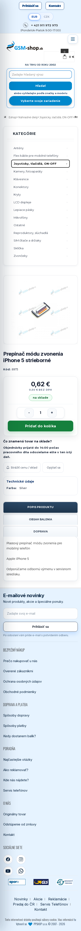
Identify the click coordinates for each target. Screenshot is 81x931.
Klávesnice (21, 179)
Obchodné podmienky (19, 692)
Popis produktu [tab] (40, 507)
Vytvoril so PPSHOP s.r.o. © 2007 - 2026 (40, 924)
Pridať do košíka (40, 426)
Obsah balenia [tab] (40, 519)
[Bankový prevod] (64, 882)
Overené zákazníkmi (18, 671)
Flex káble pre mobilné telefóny (36, 155)
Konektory (21, 187)
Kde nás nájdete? (16, 780)
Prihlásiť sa (30, 6)
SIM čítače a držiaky (27, 240)
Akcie (38, 899)
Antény (19, 148)
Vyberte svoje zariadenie (40, 101)
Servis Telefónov (54, 904)
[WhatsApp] (21, 871)
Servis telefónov (15, 790)
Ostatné (19, 225)
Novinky (21, 899)
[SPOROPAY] (17, 882)
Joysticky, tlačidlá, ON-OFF (35, 163)
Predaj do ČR (24, 904)
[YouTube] (8, 871)
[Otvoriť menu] (73, 39)
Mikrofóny (21, 217)
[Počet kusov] (41, 412)
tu (75, 919)
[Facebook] (8, 859)
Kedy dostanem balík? (19, 736)
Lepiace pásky (24, 209)
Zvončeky (20, 255)
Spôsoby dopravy (16, 715)
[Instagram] (21, 859)
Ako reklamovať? (15, 770)
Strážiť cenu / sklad (21, 467)
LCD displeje (22, 202)
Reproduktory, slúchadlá (31, 233)
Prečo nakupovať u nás (20, 661)
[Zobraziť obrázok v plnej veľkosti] (40, 310)
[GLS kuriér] (41, 882)
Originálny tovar (14, 814)
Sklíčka (19, 248)
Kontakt (55, 6)
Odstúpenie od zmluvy (19, 824)
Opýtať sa (53, 467)
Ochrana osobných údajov (22, 681)
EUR (34, 16)
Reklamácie (57, 899)
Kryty (17, 194)
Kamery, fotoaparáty (28, 171)
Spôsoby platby (14, 726)
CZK (46, 16)
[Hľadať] (40, 86)
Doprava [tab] (40, 531)
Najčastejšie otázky (17, 759)
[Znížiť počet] (29, 412)
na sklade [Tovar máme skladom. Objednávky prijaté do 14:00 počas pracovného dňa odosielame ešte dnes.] (40, 397)
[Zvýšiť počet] (52, 412)
